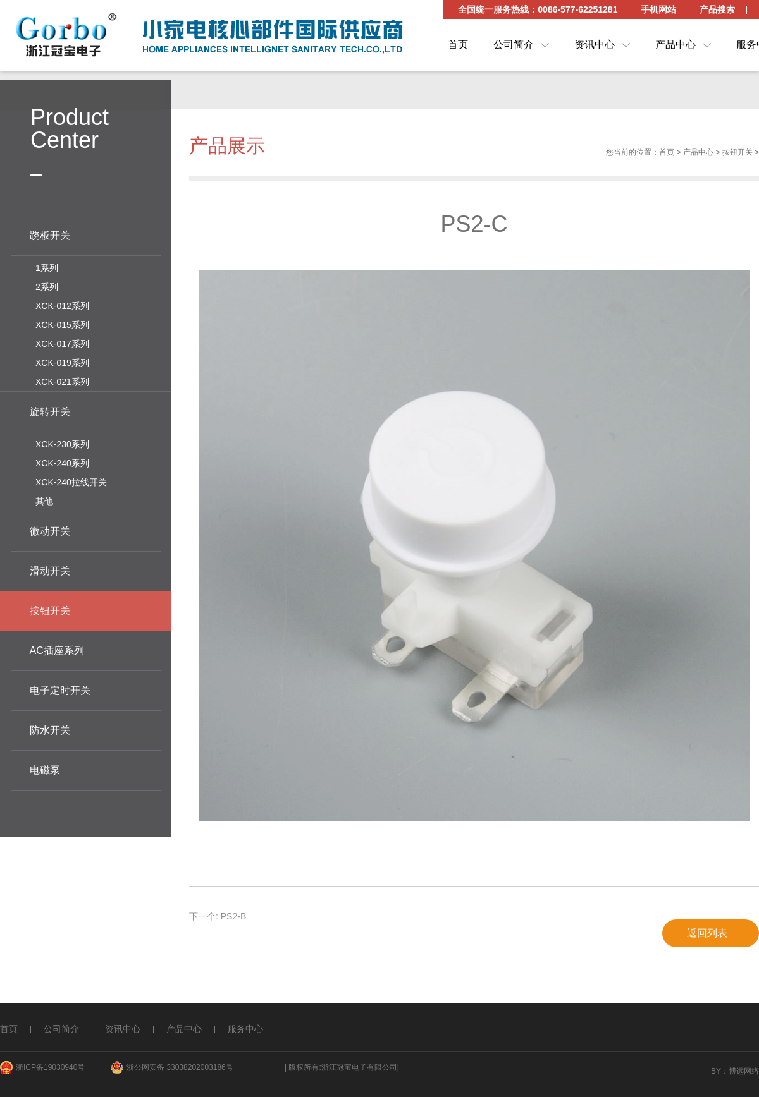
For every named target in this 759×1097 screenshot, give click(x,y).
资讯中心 (594, 44)
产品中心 (675, 44)
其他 (44, 499)
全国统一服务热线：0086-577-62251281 (537, 9)
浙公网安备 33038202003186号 (179, 1067)
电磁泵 (45, 768)
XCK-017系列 (62, 342)
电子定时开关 (60, 688)
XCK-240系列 (62, 461)
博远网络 (744, 1071)
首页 (458, 44)
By (716, 1071)
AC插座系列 (57, 648)
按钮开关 (737, 154)
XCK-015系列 (62, 323)
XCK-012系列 (62, 304)
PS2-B (233, 919)
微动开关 (50, 529)
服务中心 (245, 1029)
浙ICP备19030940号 (50, 1067)
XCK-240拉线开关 (71, 480)
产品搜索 (717, 9)
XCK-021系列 (62, 380)
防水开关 (50, 728)
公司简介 (513, 44)
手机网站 (658, 9)
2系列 (46, 285)
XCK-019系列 (62, 361)
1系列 (46, 266)
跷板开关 (50, 233)
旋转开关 (50, 409)
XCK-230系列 (62, 442)
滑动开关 (50, 569)
